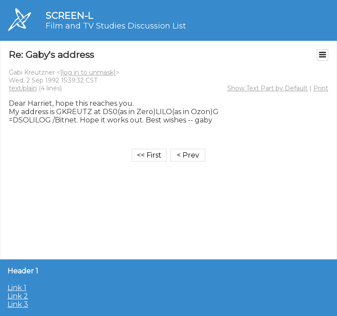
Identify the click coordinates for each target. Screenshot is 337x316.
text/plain (23, 88)
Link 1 (16, 288)
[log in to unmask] (88, 72)
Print (320, 88)
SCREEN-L (69, 15)
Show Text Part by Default (267, 88)
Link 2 (17, 296)
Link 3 (17, 304)
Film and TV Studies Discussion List (116, 26)
